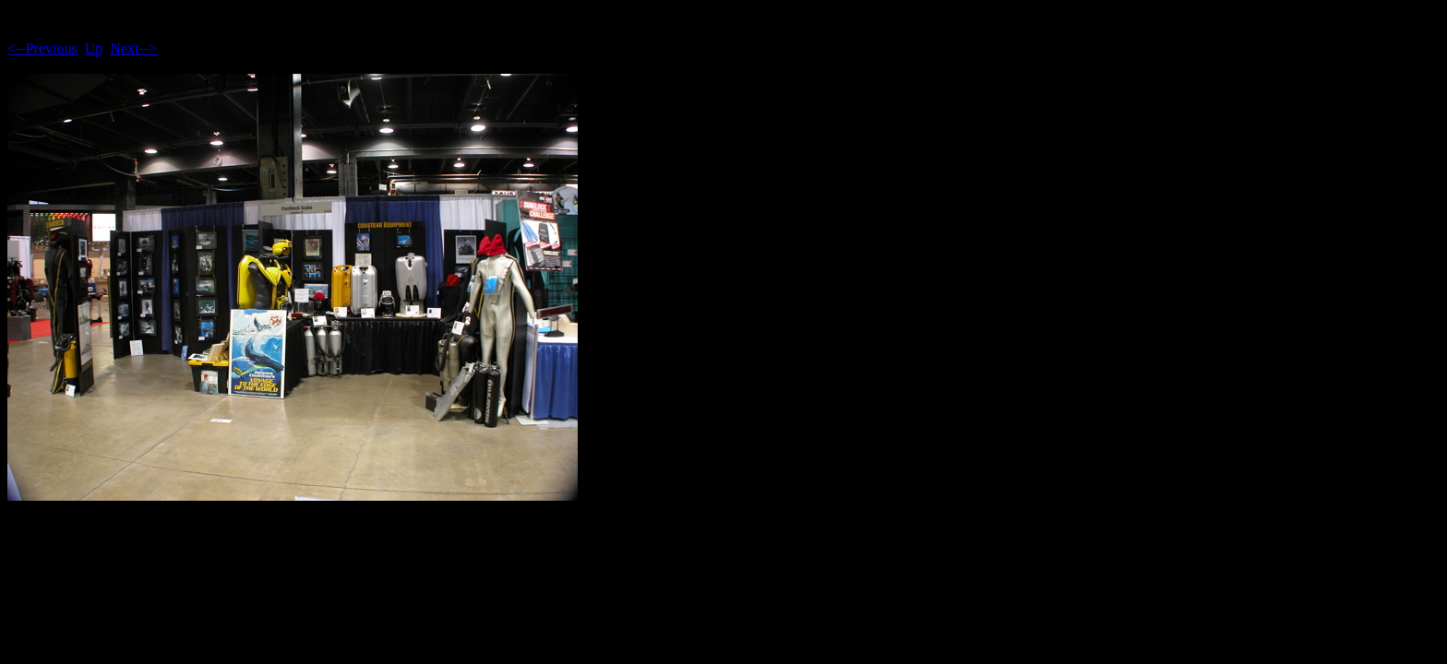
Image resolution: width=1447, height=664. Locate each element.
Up (94, 48)
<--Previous (42, 48)
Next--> (133, 48)
